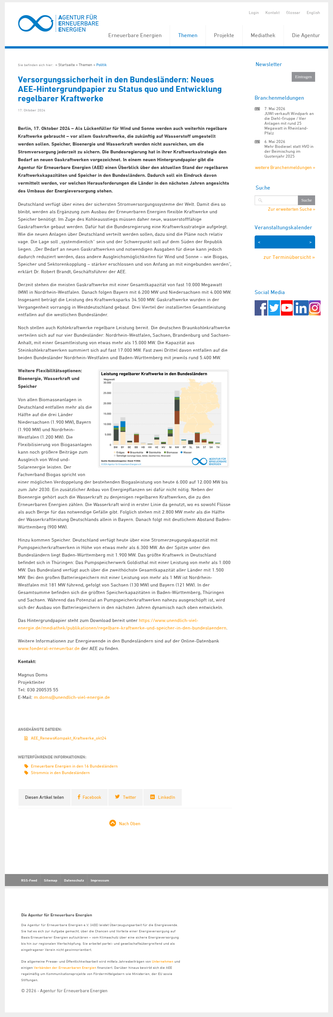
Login (254, 12)
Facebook (92, 797)
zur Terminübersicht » (289, 257)
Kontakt (272, 12)
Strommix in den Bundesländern (60, 772)
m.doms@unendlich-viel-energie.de (72, 697)
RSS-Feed (29, 880)
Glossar (293, 12)
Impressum (100, 880)
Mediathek (263, 35)
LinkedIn (166, 797)
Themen (187, 35)
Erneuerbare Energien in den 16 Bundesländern (74, 766)
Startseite (66, 64)
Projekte (224, 35)
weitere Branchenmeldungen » (285, 167)
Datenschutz (74, 880)
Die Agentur (306, 35)
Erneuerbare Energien (135, 35)
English (313, 12)
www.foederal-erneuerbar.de (49, 648)
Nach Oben (129, 823)
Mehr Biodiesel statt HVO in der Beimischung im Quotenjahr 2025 (288, 151)
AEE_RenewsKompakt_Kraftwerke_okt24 (68, 738)
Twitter (129, 797)
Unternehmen (162, 961)
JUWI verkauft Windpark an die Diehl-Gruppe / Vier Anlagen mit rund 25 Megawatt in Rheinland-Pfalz (289, 123)
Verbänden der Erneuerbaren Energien (65, 967)
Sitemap (50, 880)
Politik (101, 64)
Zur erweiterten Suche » (291, 209)
